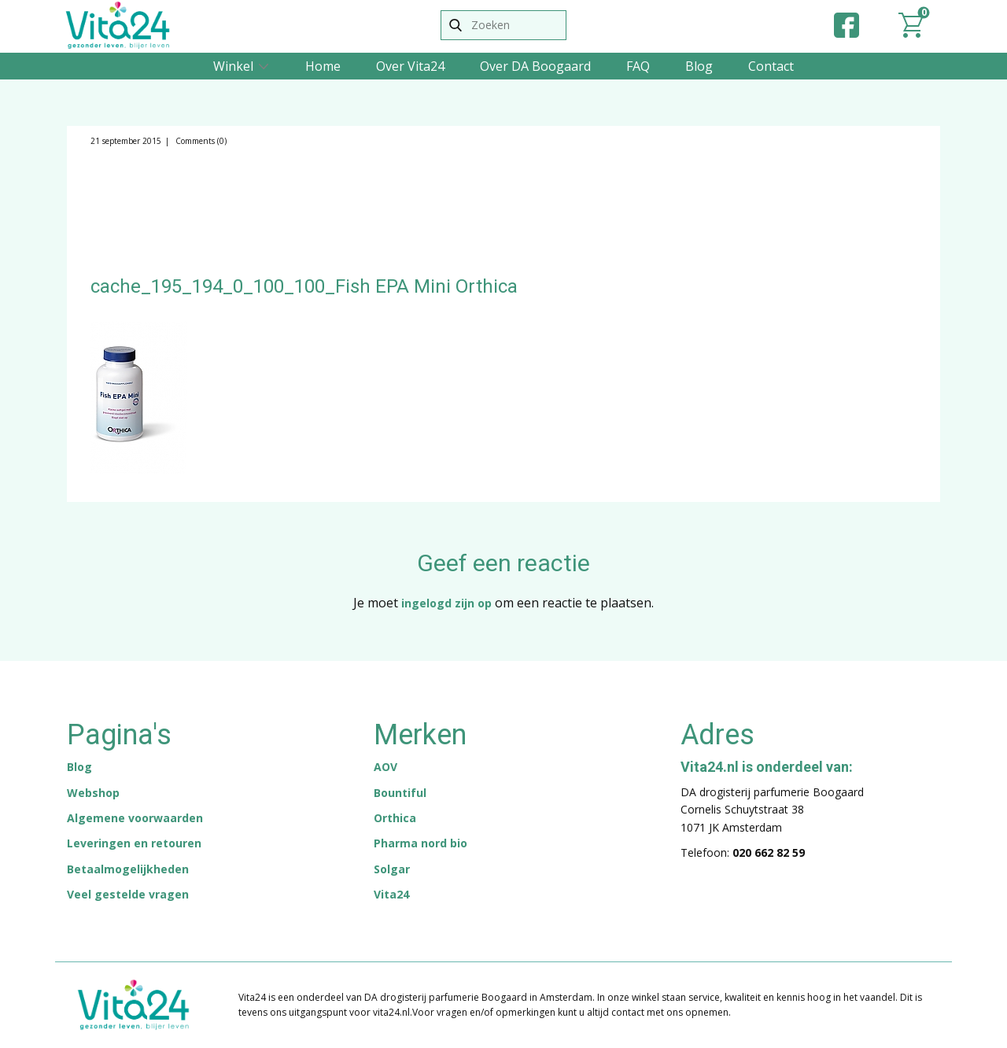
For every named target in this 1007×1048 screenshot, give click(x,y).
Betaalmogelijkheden (128, 869)
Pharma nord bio (420, 843)
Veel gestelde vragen (128, 894)
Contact (771, 66)
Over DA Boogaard (535, 66)
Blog (699, 66)
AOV (385, 766)
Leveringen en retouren (134, 843)
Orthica (395, 817)
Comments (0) (200, 140)
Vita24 (391, 894)
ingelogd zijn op (446, 603)
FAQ (638, 66)
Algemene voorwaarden (135, 817)
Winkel (233, 66)
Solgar (392, 869)
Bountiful (400, 792)
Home (323, 66)
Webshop (93, 792)
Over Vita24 (410, 66)
